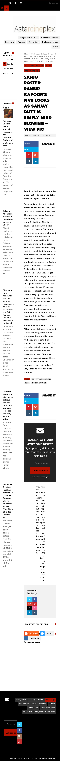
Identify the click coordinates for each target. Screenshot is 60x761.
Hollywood (24, 703)
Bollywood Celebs (39, 54)
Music (55, 46)
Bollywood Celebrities (45, 711)
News (52, 54)
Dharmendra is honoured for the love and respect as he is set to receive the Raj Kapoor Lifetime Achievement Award (8, 307)
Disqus (49, 633)
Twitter (24, 149)
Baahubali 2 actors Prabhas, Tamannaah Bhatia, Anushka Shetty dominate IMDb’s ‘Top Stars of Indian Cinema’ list (8, 501)
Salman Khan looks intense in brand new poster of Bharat (8, 218)
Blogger (34, 633)
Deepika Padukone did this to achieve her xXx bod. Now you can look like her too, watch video (8, 405)
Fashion (42, 703)
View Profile (30, 591)
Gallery (32, 699)
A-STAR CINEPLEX (17, 758)
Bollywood (21, 699)
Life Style (27, 711)
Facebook (24, 143)
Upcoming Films (48, 707)
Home (27, 54)
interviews (33, 707)
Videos (52, 703)
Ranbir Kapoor (30, 56)
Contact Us (53, 3)
